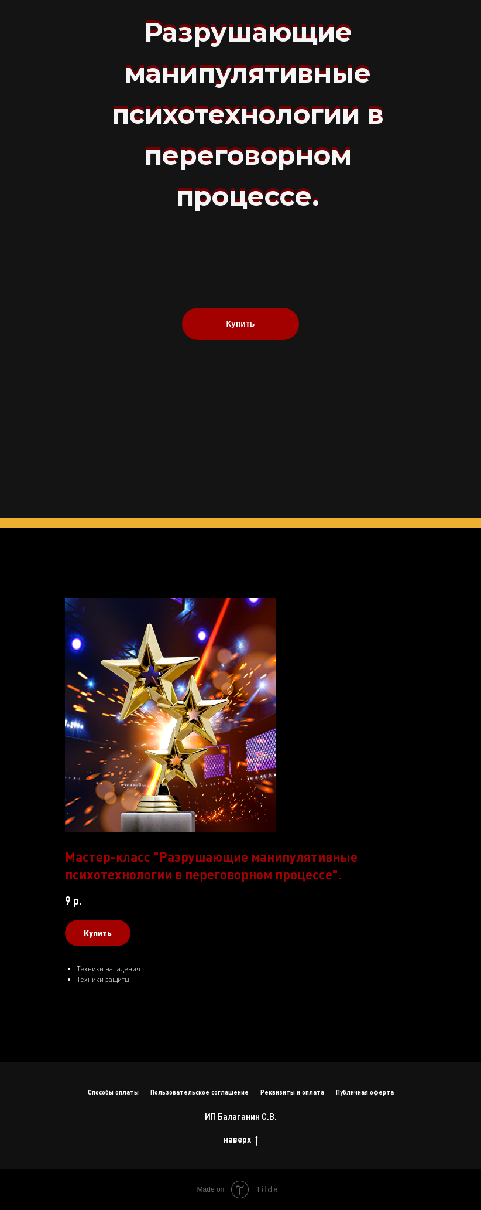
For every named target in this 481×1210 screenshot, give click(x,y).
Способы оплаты (113, 1092)
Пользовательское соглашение (199, 1092)
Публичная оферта (365, 1092)
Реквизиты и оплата (292, 1092)
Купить (240, 323)
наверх (241, 1140)
